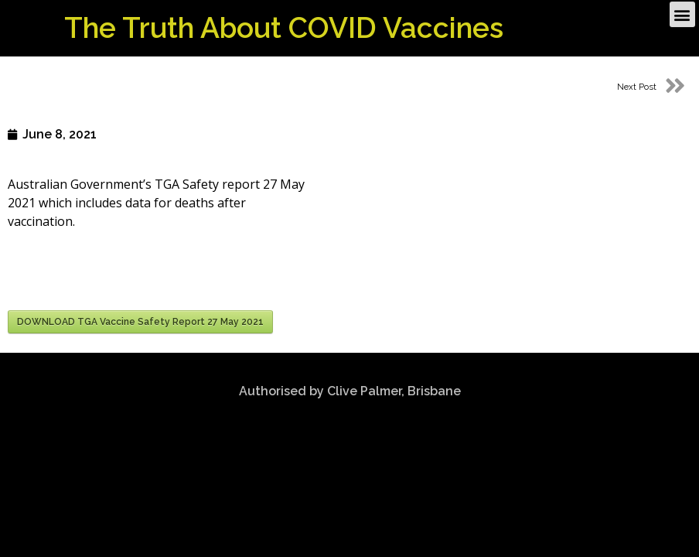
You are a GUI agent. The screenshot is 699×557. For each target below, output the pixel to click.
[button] (682, 13)
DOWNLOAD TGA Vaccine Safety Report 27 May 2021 (140, 321)
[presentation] (125, 272)
